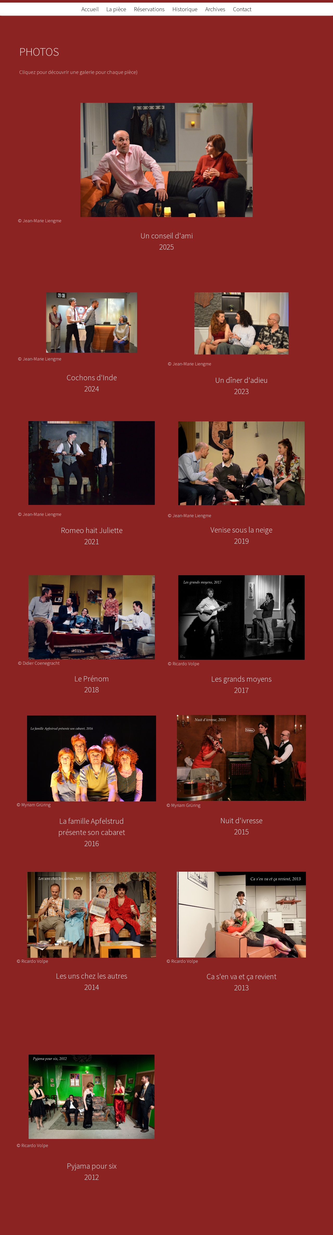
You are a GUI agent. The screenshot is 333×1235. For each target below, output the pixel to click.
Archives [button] (215, 9)
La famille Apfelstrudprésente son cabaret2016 (91, 832)
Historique (184, 9)
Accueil (90, 9)
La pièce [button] (116, 9)
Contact (242, 9)
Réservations (149, 9)
